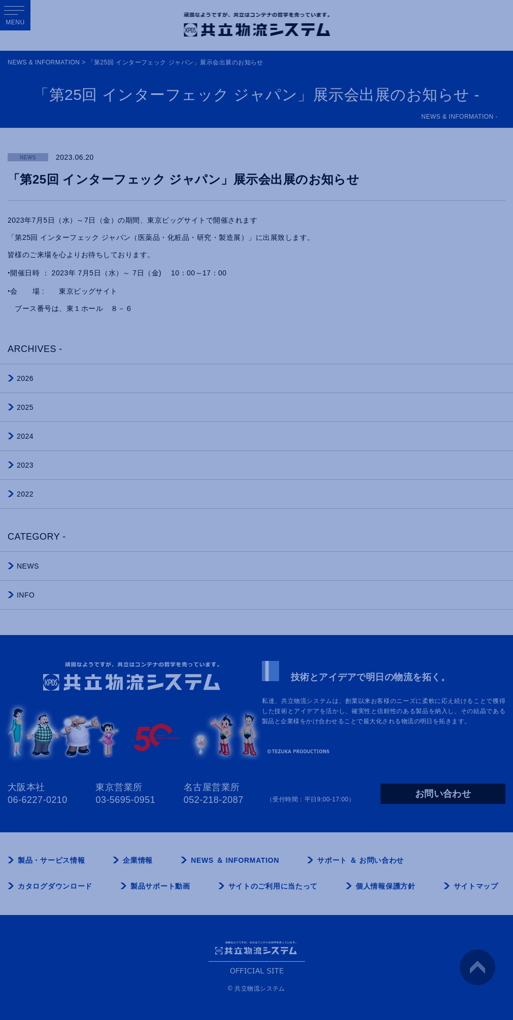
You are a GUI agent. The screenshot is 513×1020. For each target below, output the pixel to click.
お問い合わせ (443, 794)
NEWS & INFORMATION (44, 62)
